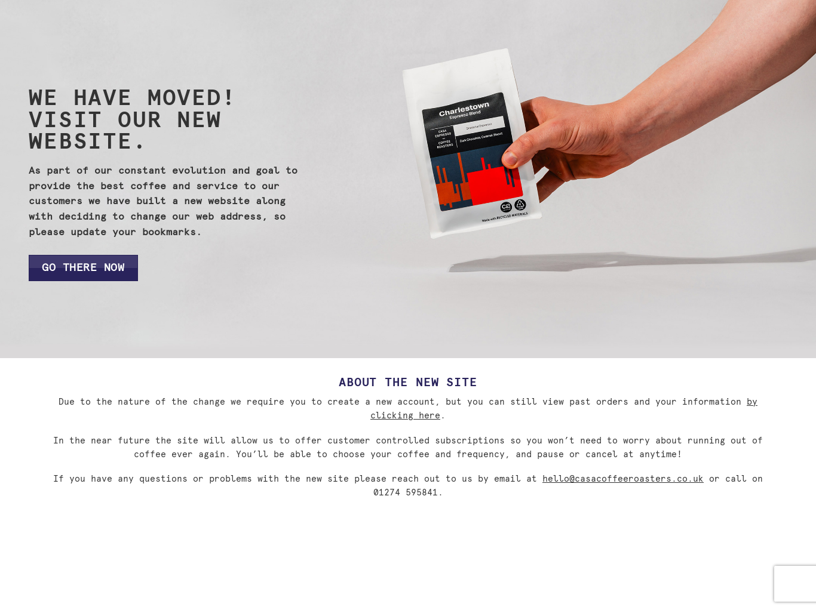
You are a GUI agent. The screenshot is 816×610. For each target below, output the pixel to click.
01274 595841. (408, 493)
